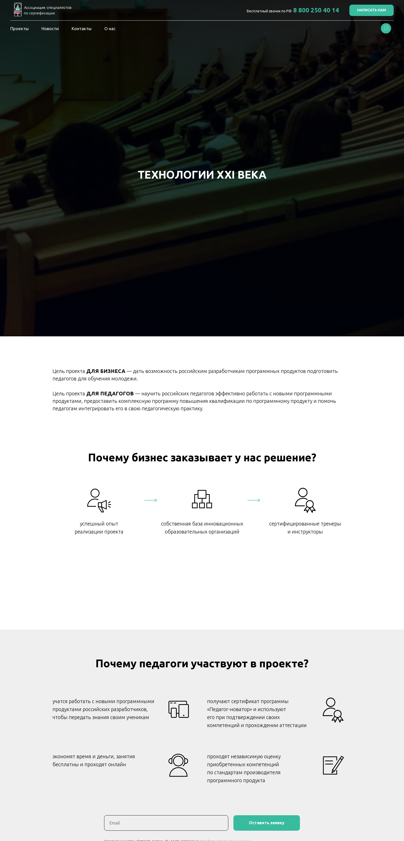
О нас (109, 28)
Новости (50, 28)
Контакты (81, 28)
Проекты (19, 28)
